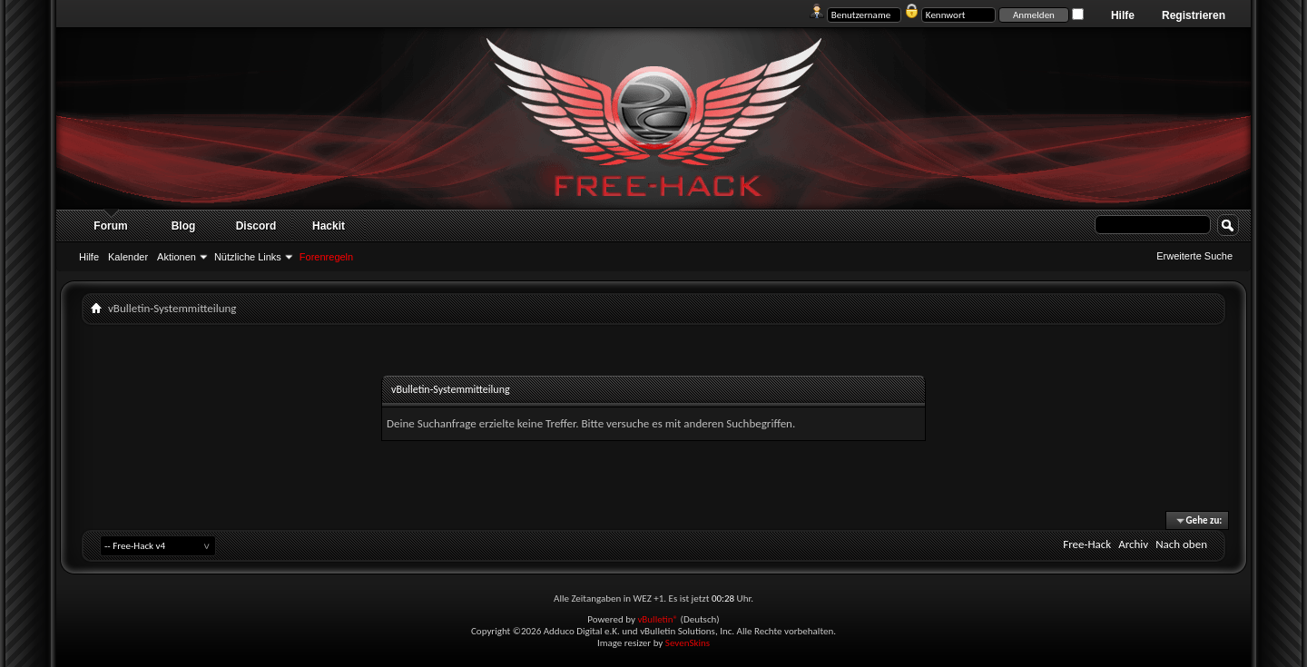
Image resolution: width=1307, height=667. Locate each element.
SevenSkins (687, 643)
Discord (256, 226)
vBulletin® (657, 619)
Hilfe (1123, 15)
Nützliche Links (247, 256)
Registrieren (1193, 15)
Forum (110, 226)
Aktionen (176, 256)
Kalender (128, 256)
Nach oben (1181, 544)
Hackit (328, 226)
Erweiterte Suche (1194, 255)
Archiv (1133, 544)
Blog (184, 226)
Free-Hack (1087, 544)
